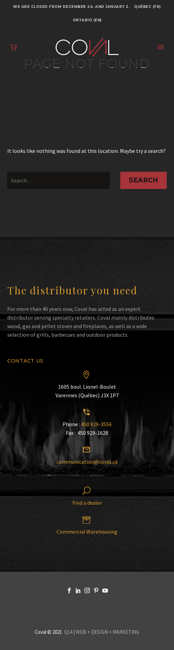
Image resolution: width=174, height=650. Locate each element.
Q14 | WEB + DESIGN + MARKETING (101, 632)
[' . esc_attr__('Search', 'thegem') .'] (58, 180)
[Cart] (13, 47)
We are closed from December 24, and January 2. (71, 6)
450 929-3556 (96, 424)
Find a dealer (87, 502)
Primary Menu (160, 47)
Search (143, 180)
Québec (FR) (147, 6)
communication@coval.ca (87, 461)
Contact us (25, 361)
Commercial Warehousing (87, 531)
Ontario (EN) (87, 20)
